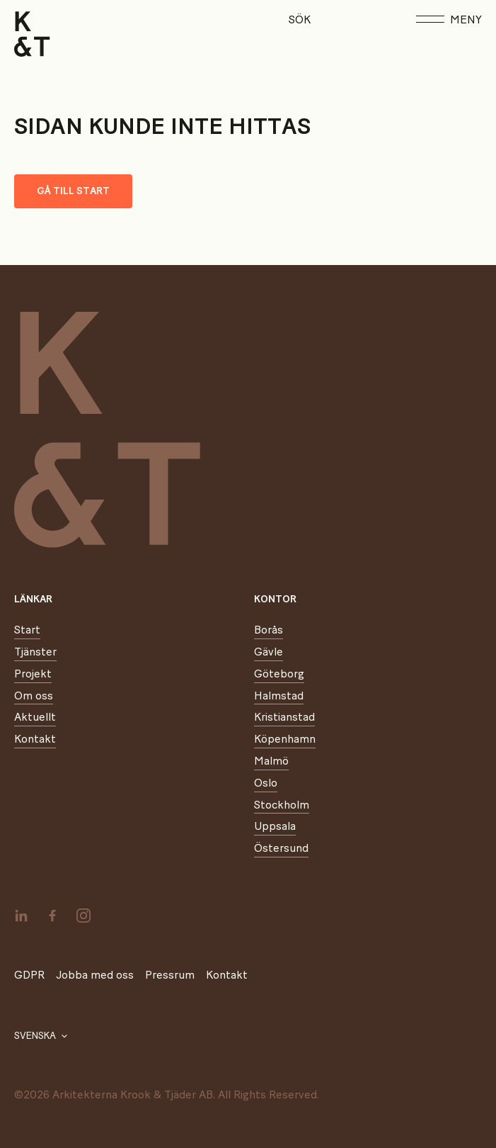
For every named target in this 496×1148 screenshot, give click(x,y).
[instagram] (83, 915)
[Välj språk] (40, 1036)
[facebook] (52, 915)
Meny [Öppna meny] (449, 20)
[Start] (32, 34)
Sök (300, 20)
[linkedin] (21, 915)
